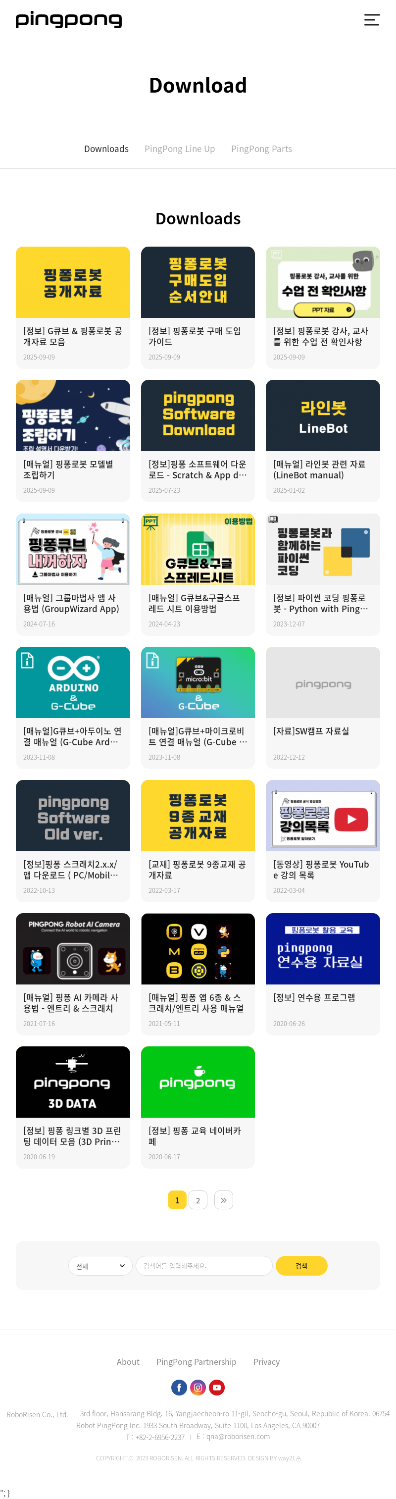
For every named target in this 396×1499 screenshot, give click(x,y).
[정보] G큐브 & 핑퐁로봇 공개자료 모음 (72, 336)
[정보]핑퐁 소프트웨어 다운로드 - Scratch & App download (197, 469)
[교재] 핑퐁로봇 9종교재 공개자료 (197, 869)
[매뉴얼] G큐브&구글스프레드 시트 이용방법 (194, 603)
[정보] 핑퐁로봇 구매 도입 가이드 (194, 336)
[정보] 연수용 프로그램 (314, 997)
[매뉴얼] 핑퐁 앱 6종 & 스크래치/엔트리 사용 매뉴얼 (196, 1003)
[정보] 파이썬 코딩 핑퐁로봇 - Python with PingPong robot (321, 603)
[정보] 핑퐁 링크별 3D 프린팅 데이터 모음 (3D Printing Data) (72, 1136)
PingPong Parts (261, 148)
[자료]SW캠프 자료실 (311, 731)
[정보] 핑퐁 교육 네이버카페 (194, 1136)
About (128, 1361)
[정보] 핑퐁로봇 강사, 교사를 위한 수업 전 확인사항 (320, 336)
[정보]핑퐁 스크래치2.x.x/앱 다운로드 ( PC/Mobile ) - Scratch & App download (71, 869)
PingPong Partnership (196, 1361)
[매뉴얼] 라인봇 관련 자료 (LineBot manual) (319, 469)
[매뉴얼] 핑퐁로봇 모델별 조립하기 (68, 469)
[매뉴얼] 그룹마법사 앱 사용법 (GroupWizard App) (71, 603)
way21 (286, 1457)
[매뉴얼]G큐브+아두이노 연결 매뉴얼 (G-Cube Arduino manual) (72, 736)
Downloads (106, 148)
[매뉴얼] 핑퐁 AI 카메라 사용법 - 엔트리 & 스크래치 (70, 1003)
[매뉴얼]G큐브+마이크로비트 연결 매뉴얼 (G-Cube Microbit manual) (197, 736)
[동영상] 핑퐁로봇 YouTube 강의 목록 (321, 869)
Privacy (266, 1361)
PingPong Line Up (180, 148)
